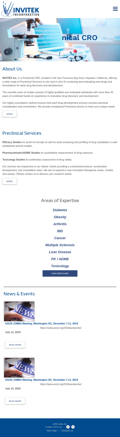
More (10, 114)
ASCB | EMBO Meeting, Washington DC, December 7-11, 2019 (41, 323)
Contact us (67, 430)
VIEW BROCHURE (60, 273)
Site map (52, 430)
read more (15, 345)
